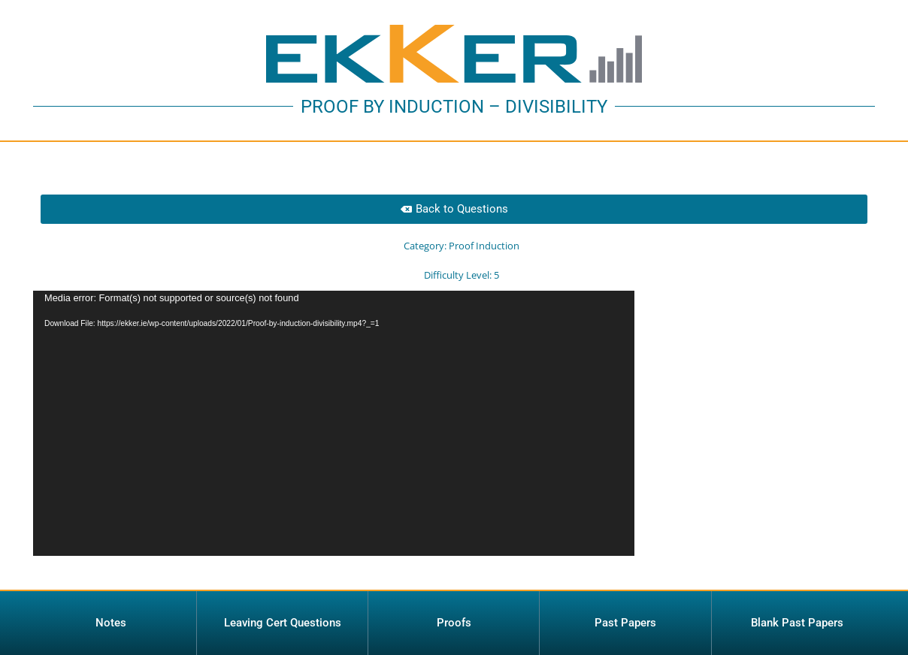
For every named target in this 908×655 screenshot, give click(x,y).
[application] (333, 423)
